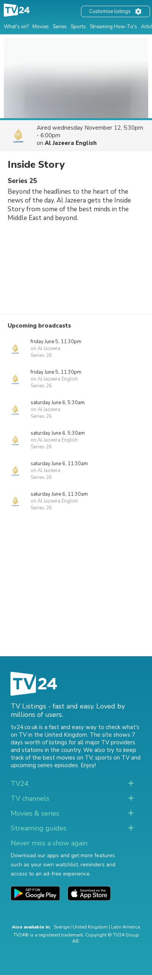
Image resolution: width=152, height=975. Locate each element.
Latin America (125, 927)
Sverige (61, 927)
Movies (40, 26)
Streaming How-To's (113, 26)
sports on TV (112, 757)
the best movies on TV (62, 757)
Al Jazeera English (71, 143)
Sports (78, 26)
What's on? (16, 26)
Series (60, 26)
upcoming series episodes (44, 765)
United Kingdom (90, 927)
